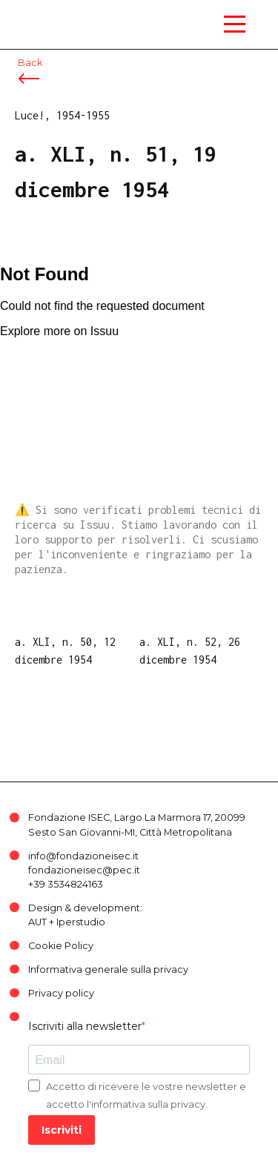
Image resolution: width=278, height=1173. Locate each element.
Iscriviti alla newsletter (85, 1026)
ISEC (44, 14)
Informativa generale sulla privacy (108, 969)
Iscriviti (62, 1130)
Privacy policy (61, 993)
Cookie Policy (60, 945)
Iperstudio (80, 922)
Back (30, 62)
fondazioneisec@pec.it (84, 870)
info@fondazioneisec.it (83, 856)
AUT (37, 922)
